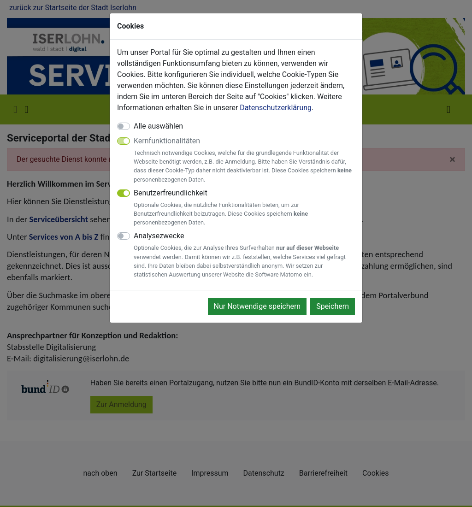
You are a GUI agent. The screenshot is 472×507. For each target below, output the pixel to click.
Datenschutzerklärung (276, 107)
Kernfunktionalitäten (244, 160)
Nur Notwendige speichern (257, 306)
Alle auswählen (158, 126)
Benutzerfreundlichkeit (244, 208)
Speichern (332, 306)
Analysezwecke (244, 255)
